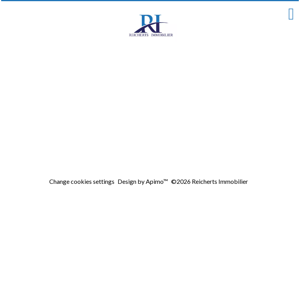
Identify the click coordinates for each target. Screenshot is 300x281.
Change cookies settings (81, 181)
